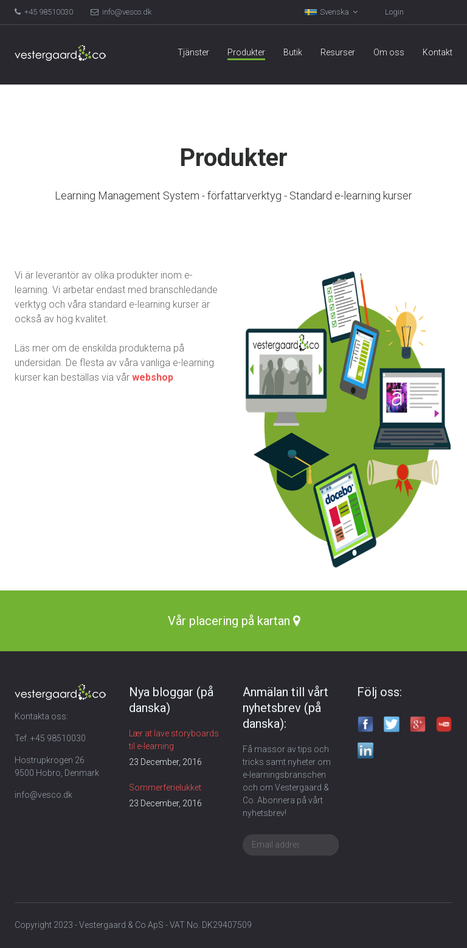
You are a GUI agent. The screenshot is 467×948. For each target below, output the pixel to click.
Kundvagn (406, 11)
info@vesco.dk (121, 11)
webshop (152, 377)
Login (346, 11)
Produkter (246, 52)
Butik (292, 52)
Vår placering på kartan (234, 621)
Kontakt (437, 52)
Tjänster (193, 52)
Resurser (337, 52)
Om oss (388, 52)
